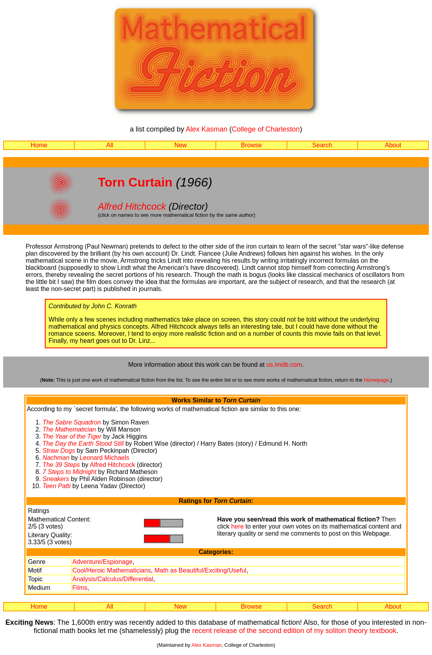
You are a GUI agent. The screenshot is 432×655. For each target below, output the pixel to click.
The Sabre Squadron (71, 422)
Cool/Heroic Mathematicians (111, 570)
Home (39, 145)
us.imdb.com (284, 364)
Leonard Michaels (104, 457)
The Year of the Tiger (71, 436)
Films (79, 587)
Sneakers (55, 479)
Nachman (55, 457)
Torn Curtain (135, 182)
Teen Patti (56, 486)
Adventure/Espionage (102, 561)
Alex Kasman (206, 129)
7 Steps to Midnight (69, 471)
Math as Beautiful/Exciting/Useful (200, 570)
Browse (251, 145)
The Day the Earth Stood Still (82, 443)
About (393, 145)
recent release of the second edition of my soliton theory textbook (294, 631)
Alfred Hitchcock (132, 206)
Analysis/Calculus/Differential (112, 579)
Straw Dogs (58, 450)
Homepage (376, 380)
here (237, 526)
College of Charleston (266, 129)
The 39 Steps (61, 464)
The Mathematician (69, 429)
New (180, 145)
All (109, 145)
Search (322, 145)
